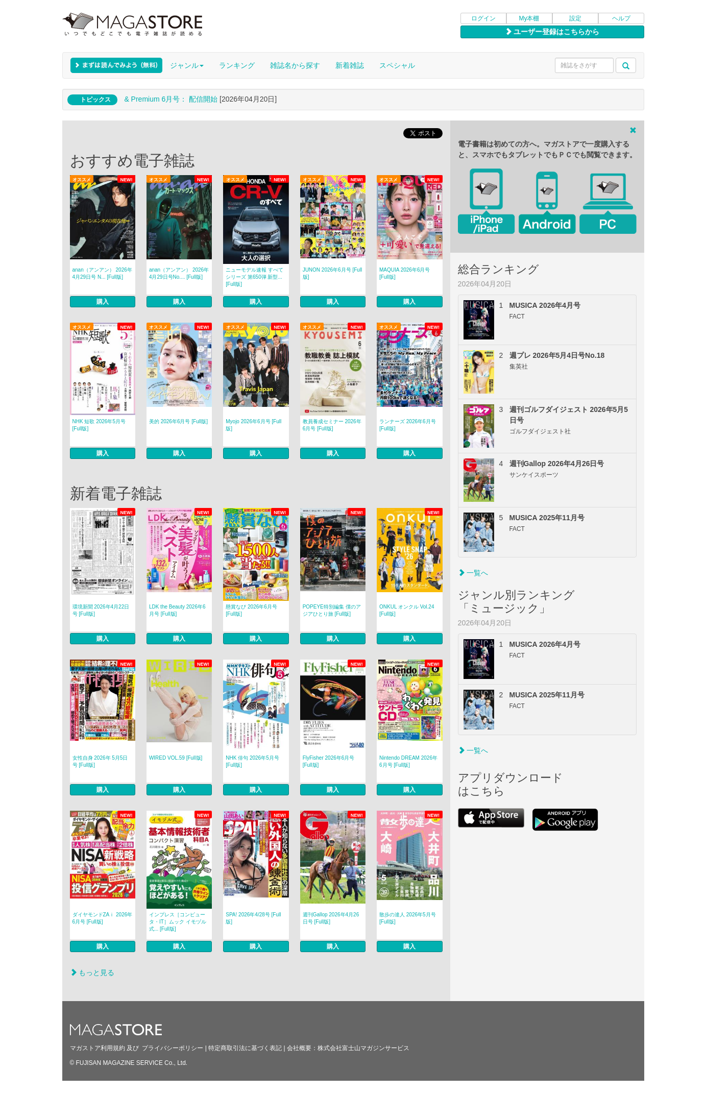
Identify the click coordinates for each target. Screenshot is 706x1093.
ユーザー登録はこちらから (552, 32)
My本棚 (529, 18)
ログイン (483, 18)
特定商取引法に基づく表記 (245, 1048)
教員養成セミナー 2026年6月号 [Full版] (332, 425)
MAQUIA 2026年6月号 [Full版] (404, 273)
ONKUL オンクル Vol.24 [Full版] (406, 610)
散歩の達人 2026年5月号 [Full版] (407, 918)
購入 (102, 301)
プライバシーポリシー (172, 1048)
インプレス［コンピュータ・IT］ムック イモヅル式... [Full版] (177, 922)
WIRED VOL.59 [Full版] (175, 758)
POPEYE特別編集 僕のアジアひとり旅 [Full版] (332, 610)
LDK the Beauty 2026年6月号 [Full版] (177, 610)
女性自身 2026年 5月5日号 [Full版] (100, 761)
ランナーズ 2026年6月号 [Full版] (407, 425)
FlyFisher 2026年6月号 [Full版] (329, 761)
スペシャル (397, 65)
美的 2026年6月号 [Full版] (178, 421)
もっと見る (92, 972)
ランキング (237, 65)
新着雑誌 (349, 65)
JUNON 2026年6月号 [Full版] (332, 273)
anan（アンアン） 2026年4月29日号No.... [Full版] (179, 273)
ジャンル (187, 65)
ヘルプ (621, 18)
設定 (575, 18)
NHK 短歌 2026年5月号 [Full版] (99, 425)
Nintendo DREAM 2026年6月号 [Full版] (408, 761)
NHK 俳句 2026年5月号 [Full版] (252, 761)
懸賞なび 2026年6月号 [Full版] (251, 610)
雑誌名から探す (295, 65)
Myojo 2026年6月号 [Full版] (253, 425)
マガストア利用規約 (97, 1048)
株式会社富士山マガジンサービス (363, 1048)
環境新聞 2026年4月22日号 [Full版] (101, 610)
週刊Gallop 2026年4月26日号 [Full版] (331, 918)
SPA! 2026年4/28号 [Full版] (253, 918)
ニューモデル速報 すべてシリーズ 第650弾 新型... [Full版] (254, 277)
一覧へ (473, 573)
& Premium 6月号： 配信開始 (170, 99)
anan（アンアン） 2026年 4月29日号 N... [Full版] (102, 273)
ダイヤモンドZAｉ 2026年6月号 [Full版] (102, 918)
